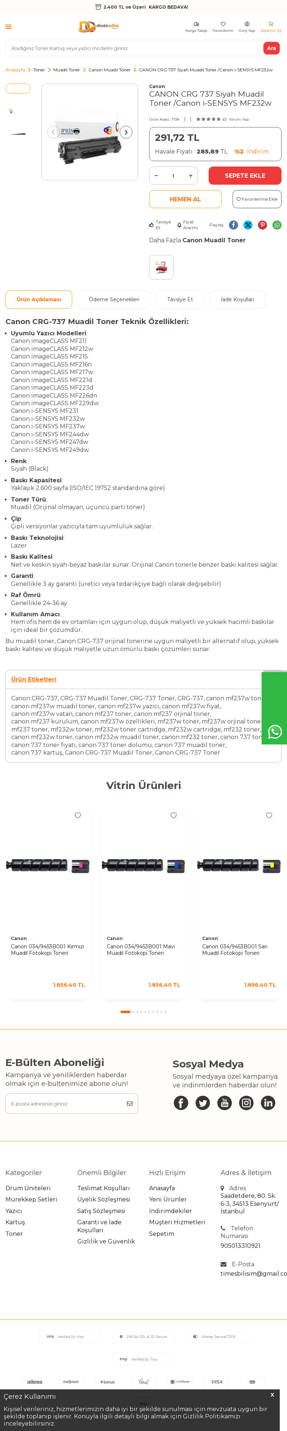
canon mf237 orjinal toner (172, 713)
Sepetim (161, 1233)
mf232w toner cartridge (130, 729)
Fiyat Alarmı (187, 224)
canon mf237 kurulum (44, 721)
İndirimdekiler (170, 1211)
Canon (157, 86)
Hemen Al (185, 199)
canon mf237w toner (236, 698)
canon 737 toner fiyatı (43, 745)
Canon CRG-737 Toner (187, 752)
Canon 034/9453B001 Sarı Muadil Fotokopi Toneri (234, 950)
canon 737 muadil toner (190, 745)
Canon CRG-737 (34, 698)
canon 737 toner (244, 737)
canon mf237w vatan (42, 713)
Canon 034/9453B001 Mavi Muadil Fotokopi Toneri (141, 950)
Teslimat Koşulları (103, 1188)
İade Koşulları (237, 299)
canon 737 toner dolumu (115, 745)
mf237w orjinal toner (232, 721)
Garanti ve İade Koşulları (99, 1226)
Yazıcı (13, 1211)
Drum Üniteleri (28, 1188)
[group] (90, 132)
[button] (53, 132)
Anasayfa (15, 69)
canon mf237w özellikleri (118, 721)
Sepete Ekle (245, 175)
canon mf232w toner (42, 737)
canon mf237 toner (103, 713)
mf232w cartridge (194, 729)
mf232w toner (71, 729)
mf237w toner (178, 721)
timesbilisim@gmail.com (251, 1273)
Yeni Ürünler (168, 1199)
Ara (271, 48)
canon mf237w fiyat (191, 706)
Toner (39, 69)
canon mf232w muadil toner (117, 737)
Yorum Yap (239, 119)
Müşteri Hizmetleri (177, 1222)
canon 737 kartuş (36, 752)
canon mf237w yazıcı (128, 706)
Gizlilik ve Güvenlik (106, 1241)
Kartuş (15, 1222)
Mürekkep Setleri (31, 1199)
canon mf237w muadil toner (53, 706)
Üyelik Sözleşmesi (103, 1199)
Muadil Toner (66, 69)
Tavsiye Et (160, 224)
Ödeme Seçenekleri (114, 299)
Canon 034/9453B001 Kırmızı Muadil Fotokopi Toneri (47, 950)
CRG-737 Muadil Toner (93, 698)
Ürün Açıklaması (39, 299)
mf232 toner (242, 729)
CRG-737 (190, 698)
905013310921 (241, 1245)
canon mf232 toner (189, 737)
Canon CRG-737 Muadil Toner (108, 752)
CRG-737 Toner (152, 698)
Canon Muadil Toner (110, 69)
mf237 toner (29, 729)
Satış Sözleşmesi (101, 1211)
